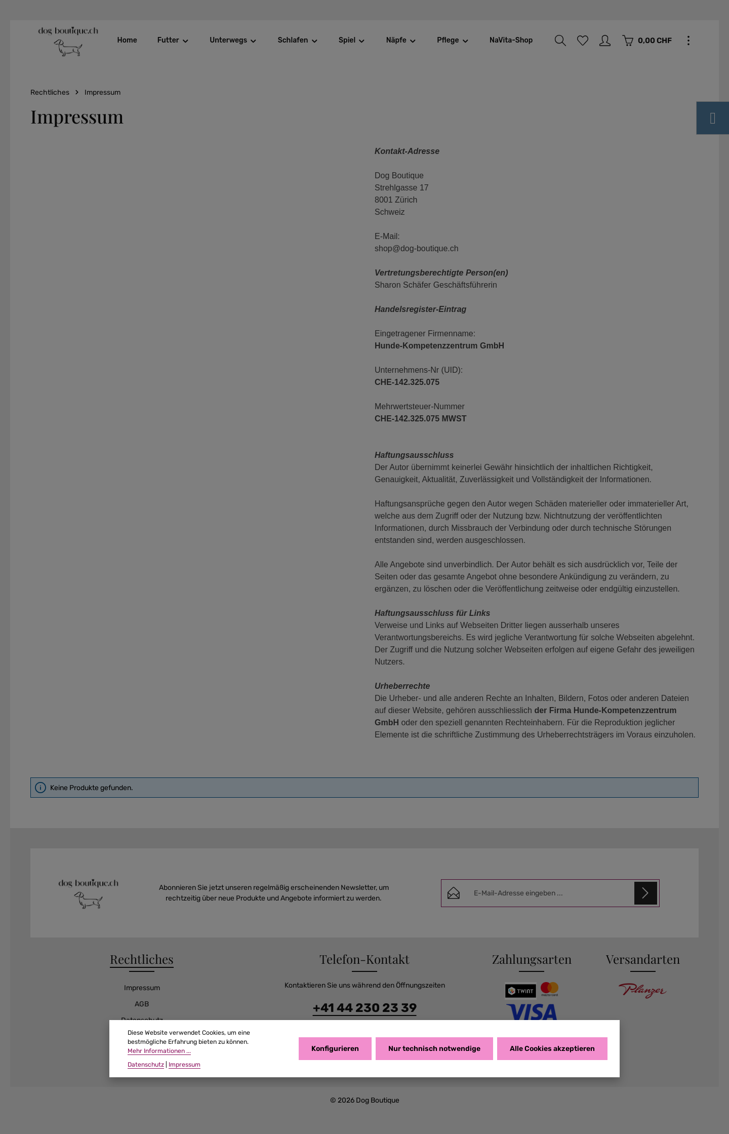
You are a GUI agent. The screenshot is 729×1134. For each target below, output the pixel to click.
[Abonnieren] (645, 893)
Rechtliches (142, 959)
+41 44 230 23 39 (365, 1008)
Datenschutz (146, 1064)
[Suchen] (560, 40)
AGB (142, 1004)
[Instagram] (713, 118)
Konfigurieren (335, 1048)
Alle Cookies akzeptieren (552, 1048)
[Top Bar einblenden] (688, 40)
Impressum (142, 988)
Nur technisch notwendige (434, 1048)
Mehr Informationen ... (159, 1050)
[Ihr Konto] (605, 40)
